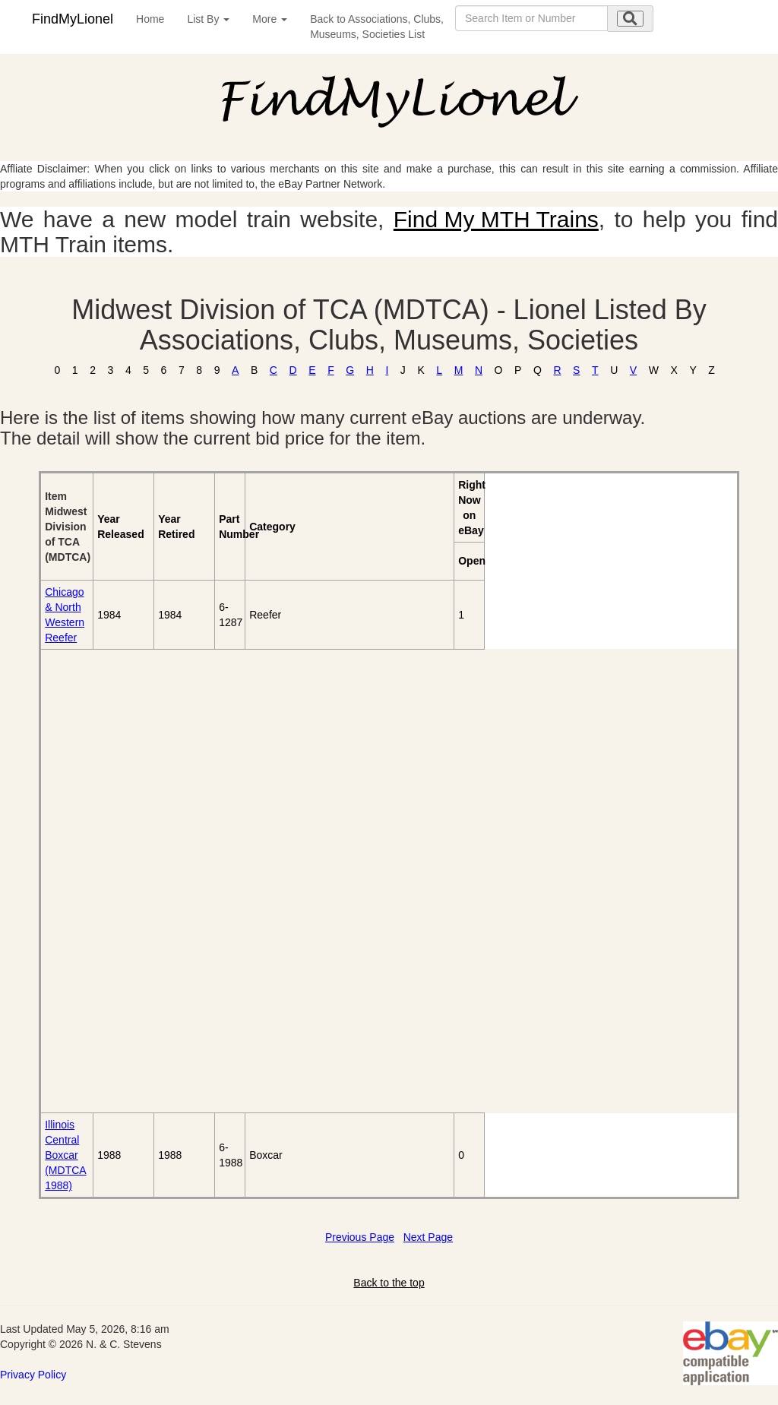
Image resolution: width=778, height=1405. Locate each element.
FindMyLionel (72, 19)
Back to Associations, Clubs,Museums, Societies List (377, 26)
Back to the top (388, 1283)
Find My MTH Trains (496, 219)
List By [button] (208, 19)
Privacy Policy (33, 1375)
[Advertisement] (128, 881)
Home (150, 19)
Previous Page (359, 1237)
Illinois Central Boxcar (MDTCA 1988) (65, 1155)
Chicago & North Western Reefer (64, 615)
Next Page (428, 1237)
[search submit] (630, 19)
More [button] (269, 19)
